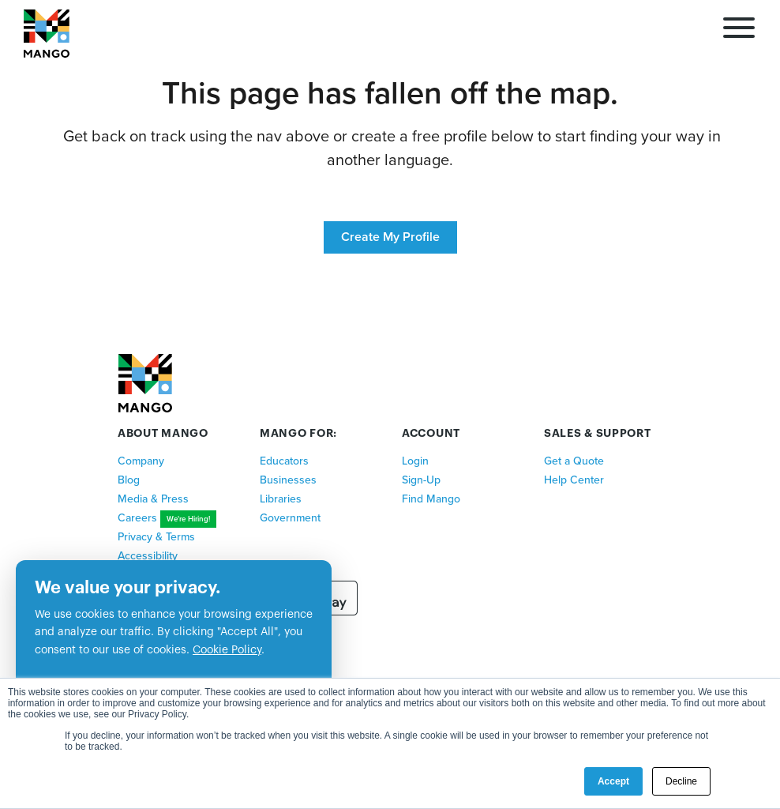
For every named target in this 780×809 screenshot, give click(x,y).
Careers (137, 518)
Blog (129, 480)
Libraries (281, 499)
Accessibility (148, 556)
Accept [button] (613, 781)
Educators (284, 461)
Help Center (574, 480)
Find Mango (431, 499)
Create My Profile (390, 237)
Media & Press (153, 499)
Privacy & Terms (156, 537)
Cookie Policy (227, 650)
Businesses (288, 480)
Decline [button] (681, 781)
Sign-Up (421, 480)
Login (415, 461)
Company (141, 461)
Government (290, 518)
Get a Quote (574, 461)
